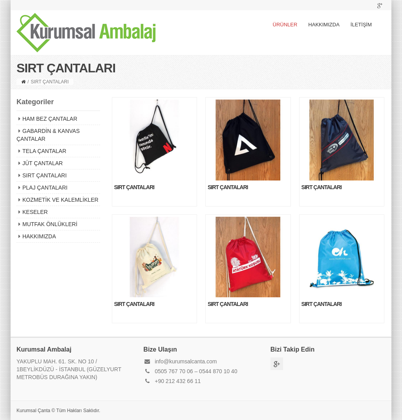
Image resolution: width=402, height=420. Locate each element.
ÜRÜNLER (285, 25)
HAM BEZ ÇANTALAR (49, 119)
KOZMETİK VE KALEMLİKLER (60, 200)
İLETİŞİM (361, 25)
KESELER (35, 212)
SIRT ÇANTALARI (44, 175)
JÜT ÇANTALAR (42, 163)
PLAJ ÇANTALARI (45, 187)
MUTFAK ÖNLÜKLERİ (49, 224)
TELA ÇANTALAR (44, 151)
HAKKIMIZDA (323, 25)
